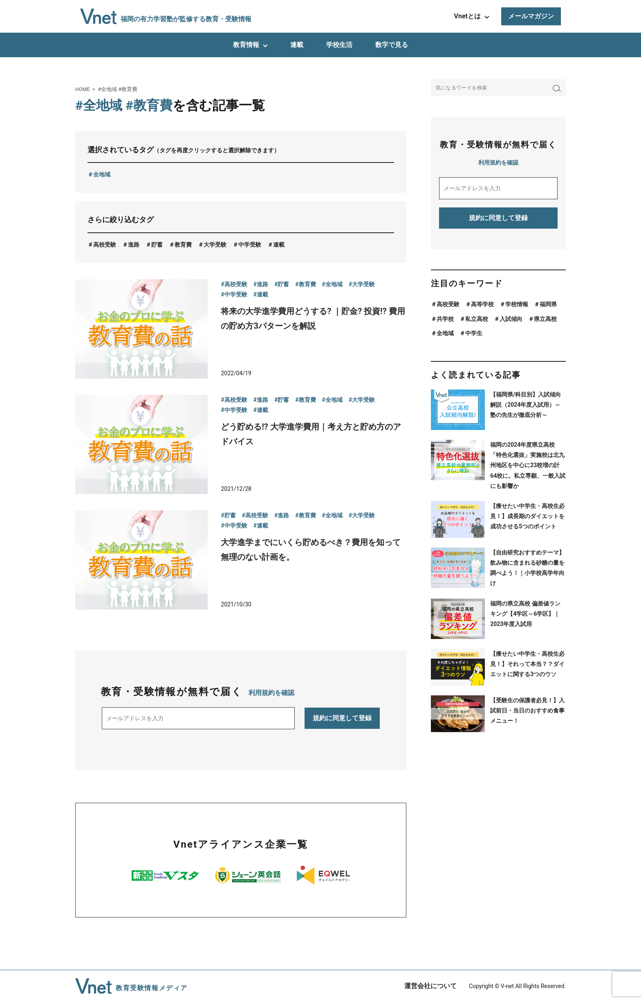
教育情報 (246, 45)
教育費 (183, 244)
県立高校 (545, 319)
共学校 (445, 319)
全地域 (101, 174)
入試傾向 (511, 319)
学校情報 (516, 304)
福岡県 (548, 304)
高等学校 (482, 304)
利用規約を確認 (271, 693)
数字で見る (391, 45)
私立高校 (476, 319)
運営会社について (430, 986)
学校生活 (339, 45)
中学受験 (249, 244)
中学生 (473, 333)
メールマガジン (531, 16)
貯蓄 (157, 244)
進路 (133, 244)
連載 (296, 45)
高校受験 (104, 244)
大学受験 (215, 244)
